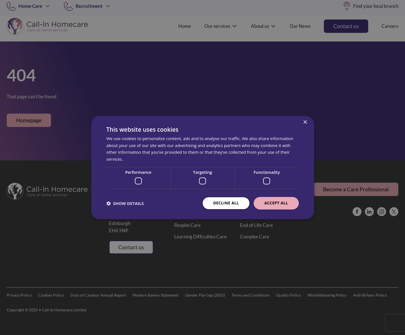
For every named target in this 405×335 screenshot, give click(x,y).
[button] (125, 203)
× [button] (305, 122)
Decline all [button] (226, 203)
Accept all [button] (276, 203)
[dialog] (202, 167)
